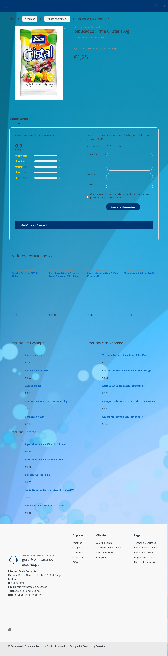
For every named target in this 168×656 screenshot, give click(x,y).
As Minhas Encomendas (108, 547)
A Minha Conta (104, 542)
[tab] (18, 120)
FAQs (75, 562)
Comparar (116, 48)
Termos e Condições (145, 542)
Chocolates (138, 270)
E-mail (90, 184)
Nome (90, 174)
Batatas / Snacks (28, 270)
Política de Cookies (144, 552)
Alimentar (30, 18)
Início (12, 18)
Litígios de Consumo (144, 557)
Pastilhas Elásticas (66, 270)
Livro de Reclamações (145, 562)
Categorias (78, 547)
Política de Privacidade (145, 547)
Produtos (77, 542)
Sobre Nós (78, 552)
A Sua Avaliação (94, 146)
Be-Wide (100, 646)
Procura (157, 6)
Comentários (18, 119)
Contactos (77, 557)
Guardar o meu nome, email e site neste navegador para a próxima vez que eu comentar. (120, 196)
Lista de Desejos (105, 552)
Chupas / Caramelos (57, 18)
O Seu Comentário (96, 154)
